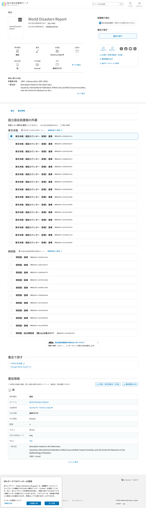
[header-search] (108, 4)
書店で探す (117, 36)
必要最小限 (34, 503)
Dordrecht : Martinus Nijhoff (41, 407)
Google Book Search (21, 366)
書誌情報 (21, 110)
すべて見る (76, 64)
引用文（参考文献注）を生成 (110, 55)
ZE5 (31, 440)
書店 (12, 110)
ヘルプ (130, 4)
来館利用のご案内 (55, 130)
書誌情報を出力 (106, 59)
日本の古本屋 (18, 363)
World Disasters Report (39, 402)
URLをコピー (112, 49)
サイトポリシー (77, 500)
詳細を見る (8, 503)
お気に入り (103, 49)
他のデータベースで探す (109, 63)
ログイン (140, 4)
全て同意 (52, 503)
